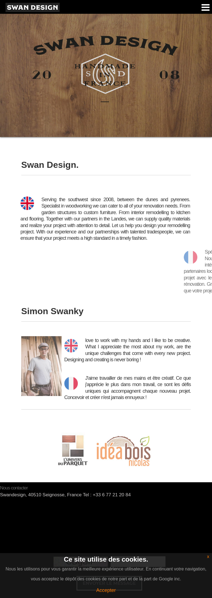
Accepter (106, 590)
